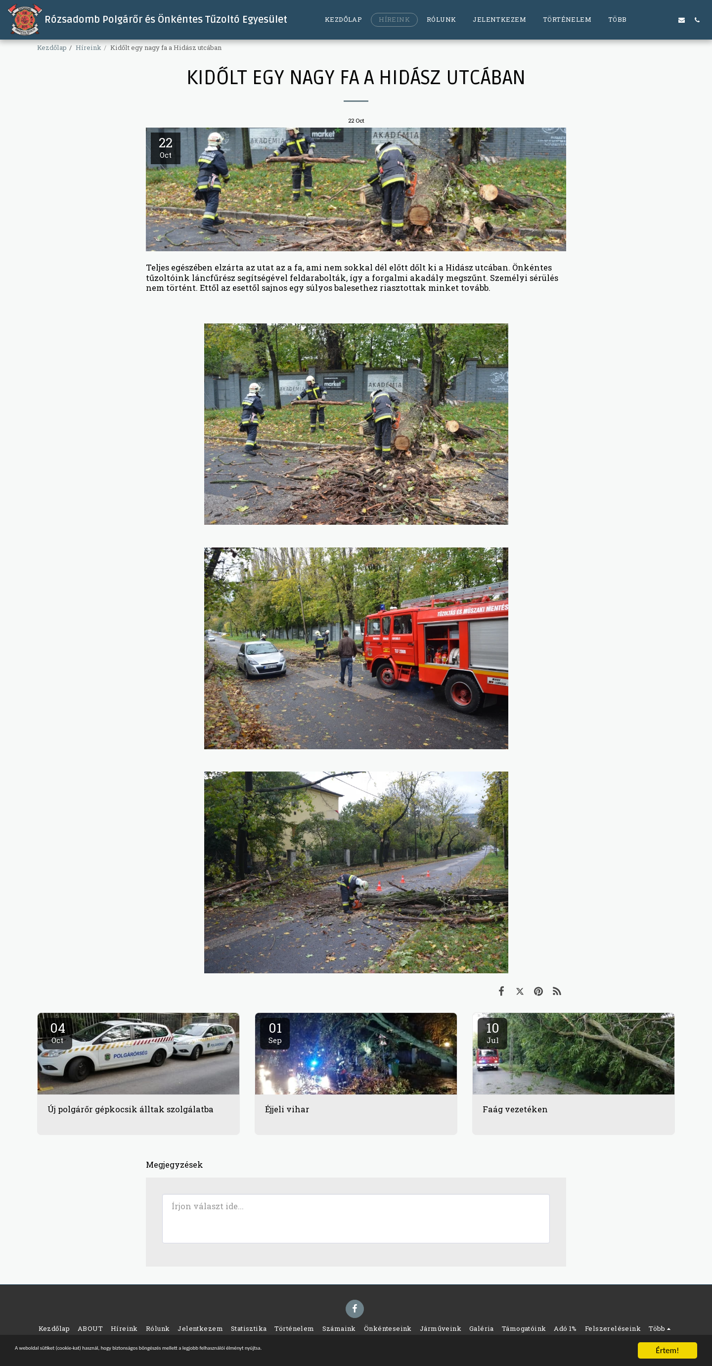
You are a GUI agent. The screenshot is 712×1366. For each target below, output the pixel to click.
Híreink (88, 47)
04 (57, 1032)
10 (492, 1032)
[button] (651, 19)
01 (275, 1032)
